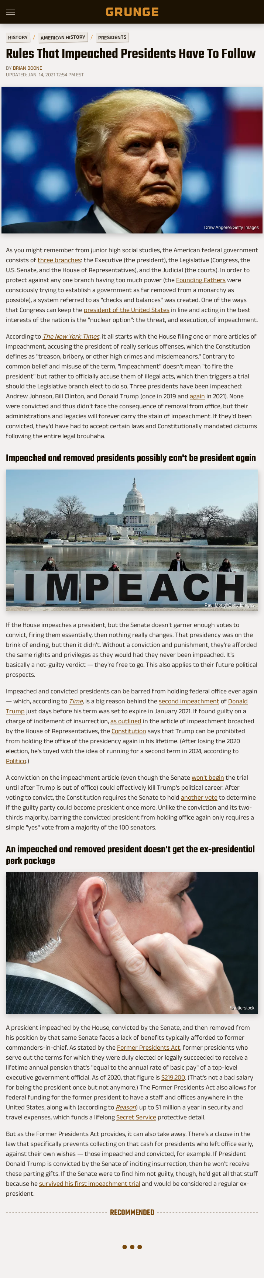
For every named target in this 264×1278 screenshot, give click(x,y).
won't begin (208, 777)
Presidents (112, 37)
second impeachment (189, 701)
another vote (199, 797)
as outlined (125, 721)
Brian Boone (27, 68)
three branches (59, 260)
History (18, 37)
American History (63, 37)
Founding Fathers (201, 280)
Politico (16, 761)
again (197, 396)
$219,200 (173, 1077)
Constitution (129, 731)
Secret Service (136, 1117)
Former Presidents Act (148, 1047)
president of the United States (126, 310)
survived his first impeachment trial (89, 1183)
